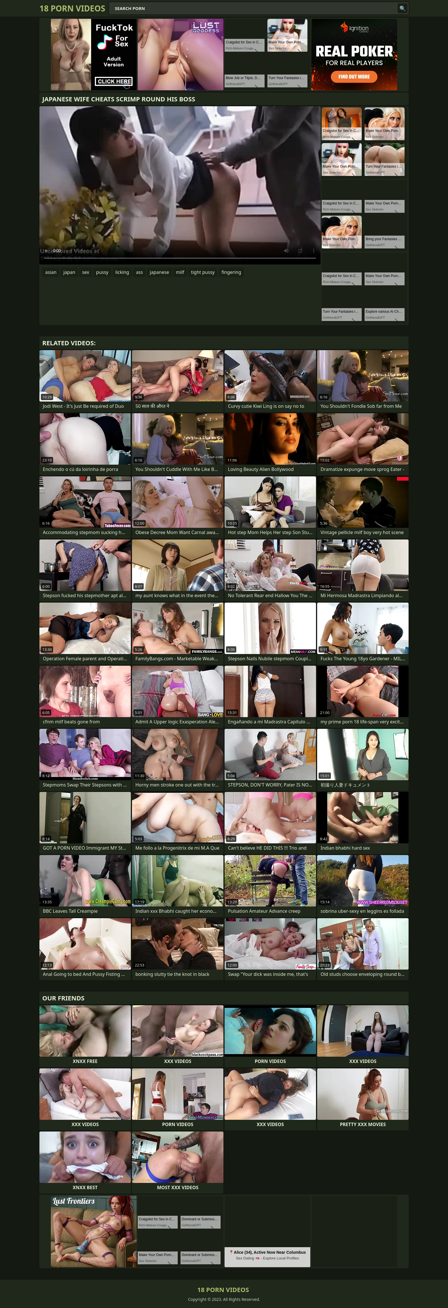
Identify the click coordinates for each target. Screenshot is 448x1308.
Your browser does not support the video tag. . (180, 185)
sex (85, 272)
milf (180, 272)
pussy (102, 272)
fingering (231, 272)
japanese (159, 272)
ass (139, 272)
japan (69, 272)
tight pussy (203, 272)
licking (122, 272)
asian (51, 272)
